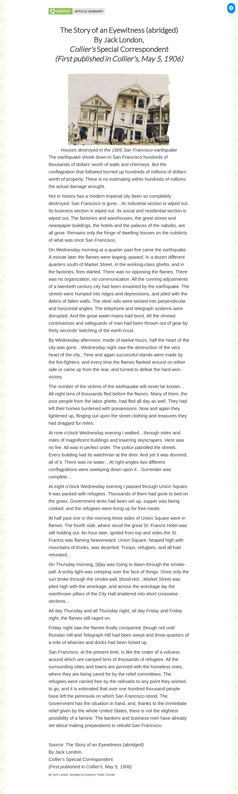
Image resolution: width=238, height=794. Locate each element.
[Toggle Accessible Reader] (231, 8)
